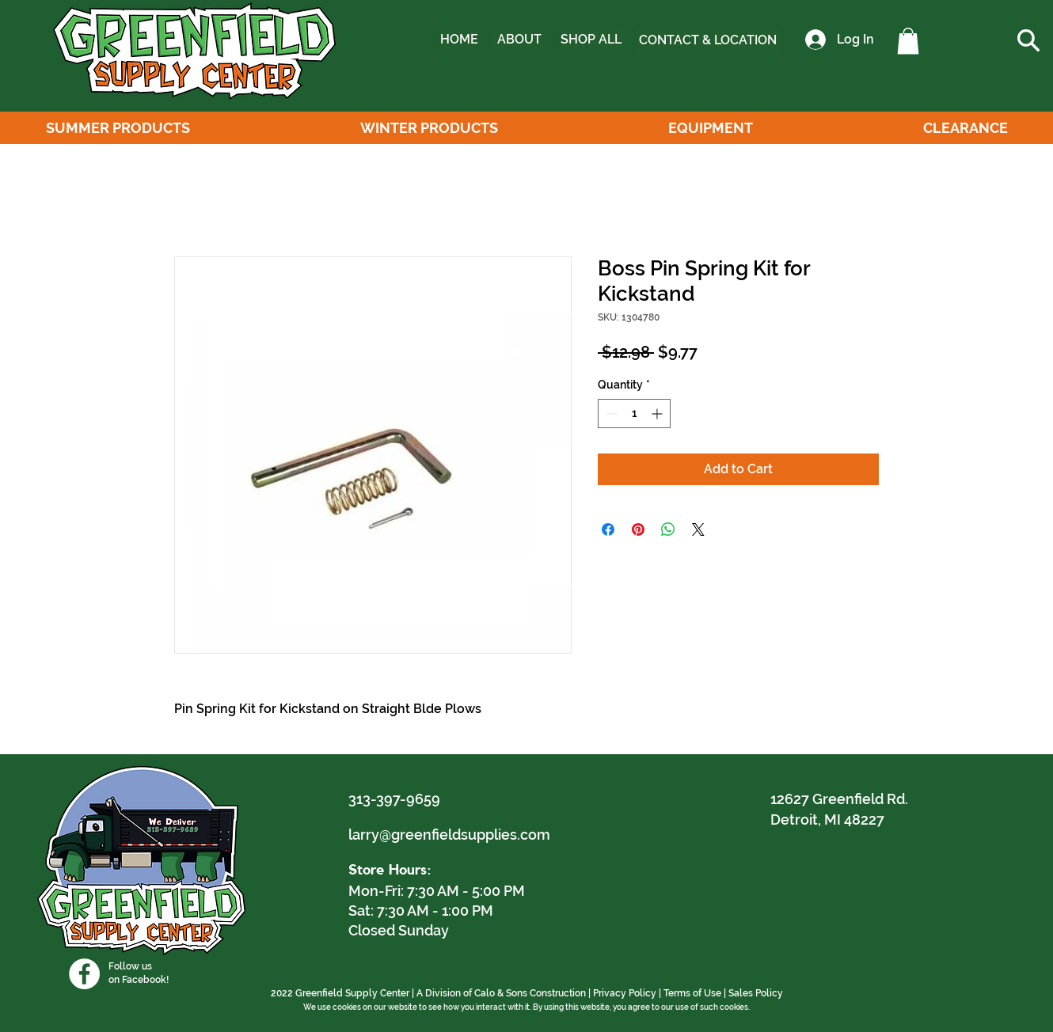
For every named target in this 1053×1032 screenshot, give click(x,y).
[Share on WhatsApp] (668, 529)
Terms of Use (692, 993)
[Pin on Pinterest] (638, 529)
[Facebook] (84, 973)
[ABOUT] (519, 39)
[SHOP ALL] (590, 39)
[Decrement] (610, 413)
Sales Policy (755, 993)
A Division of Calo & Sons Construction (501, 993)
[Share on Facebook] (608, 529)
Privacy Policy (624, 993)
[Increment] (658, 413)
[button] (908, 41)
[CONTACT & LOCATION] (708, 40)
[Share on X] (698, 529)
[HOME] (459, 39)
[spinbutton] (634, 413)
